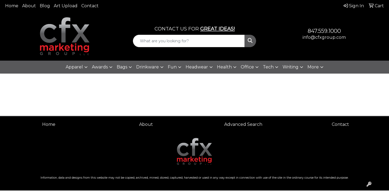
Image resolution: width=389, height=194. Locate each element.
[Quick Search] (189, 41)
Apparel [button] (74, 67)
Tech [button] (268, 67)
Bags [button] (122, 67)
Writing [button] (291, 67)
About (29, 5)
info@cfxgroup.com (324, 37)
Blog (45, 5)
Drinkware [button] (147, 67)
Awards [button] (100, 67)
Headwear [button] (197, 67)
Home (11, 5)
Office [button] (247, 67)
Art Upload (66, 5)
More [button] (313, 67)
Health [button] (224, 67)
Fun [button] (172, 67)
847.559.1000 (324, 31)
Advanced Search (243, 124)
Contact (90, 5)
